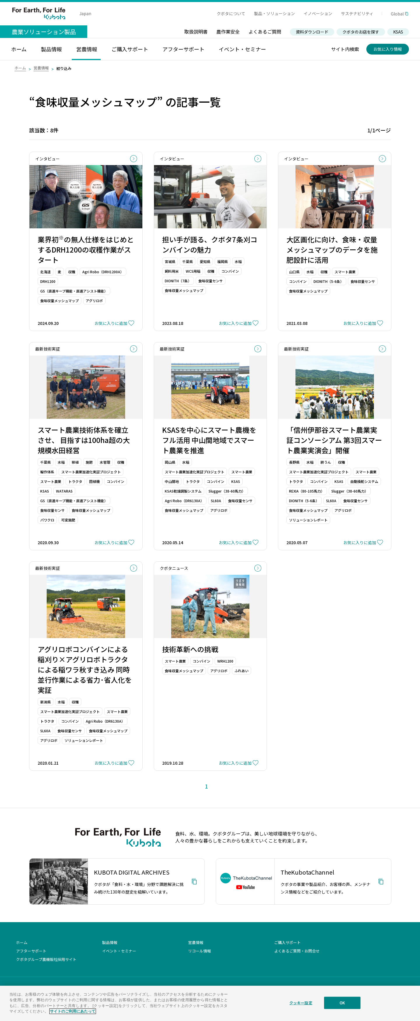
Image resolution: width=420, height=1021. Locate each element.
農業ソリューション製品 (44, 31)
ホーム (20, 68)
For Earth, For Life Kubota (38, 13)
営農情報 (41, 68)
